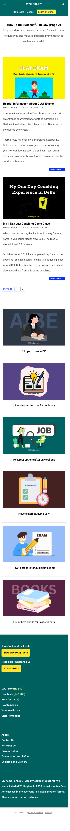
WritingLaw (26, 786)
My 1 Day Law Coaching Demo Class (26, 223)
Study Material (46, 11)
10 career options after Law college (34, 459)
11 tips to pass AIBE (34, 351)
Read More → (56, 169)
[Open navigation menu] (5, 4)
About (5, 734)
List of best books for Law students (34, 622)
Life (45, 228)
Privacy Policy (10, 751)
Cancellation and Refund (16, 756)
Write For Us (9, 745)
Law (41, 108)
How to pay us (10, 704)
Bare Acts (18, 11)
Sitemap (48, 812)
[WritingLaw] (34, 4)
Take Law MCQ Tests (16, 652)
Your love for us (11, 710)
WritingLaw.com (35, 812)
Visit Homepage (11, 715)
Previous (7, 289)
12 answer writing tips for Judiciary (34, 405)
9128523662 (11, 668)
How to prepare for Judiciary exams (33, 567)
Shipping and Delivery (14, 761)
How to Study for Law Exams (25, 108)
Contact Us (8, 740)
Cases (30, 11)
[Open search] (63, 4)
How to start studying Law (34, 513)
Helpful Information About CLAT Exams (28, 103)
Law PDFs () (12, 688)
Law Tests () (13, 694)
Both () (10, 699)
